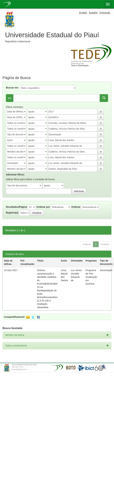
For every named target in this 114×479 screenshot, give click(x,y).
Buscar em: (12, 87)
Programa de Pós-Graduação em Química (91, 277)
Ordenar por (43, 207)
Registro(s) (12, 212)
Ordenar (75, 207)
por (9, 98)
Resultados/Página (16, 207)
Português (105, 12)
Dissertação (106, 270)
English (83, 12)
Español (93, 12)
